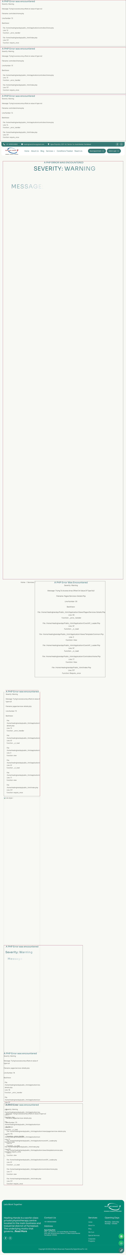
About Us (35, 151)
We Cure (91, 1232)
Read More (21, 1231)
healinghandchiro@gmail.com (34, 144)
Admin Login (112, 151)
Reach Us (78, 151)
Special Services (94, 1235)
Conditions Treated (65, 151)
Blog (42, 151)
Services (49, 151)
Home (26, 151)
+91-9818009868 (12, 144)
